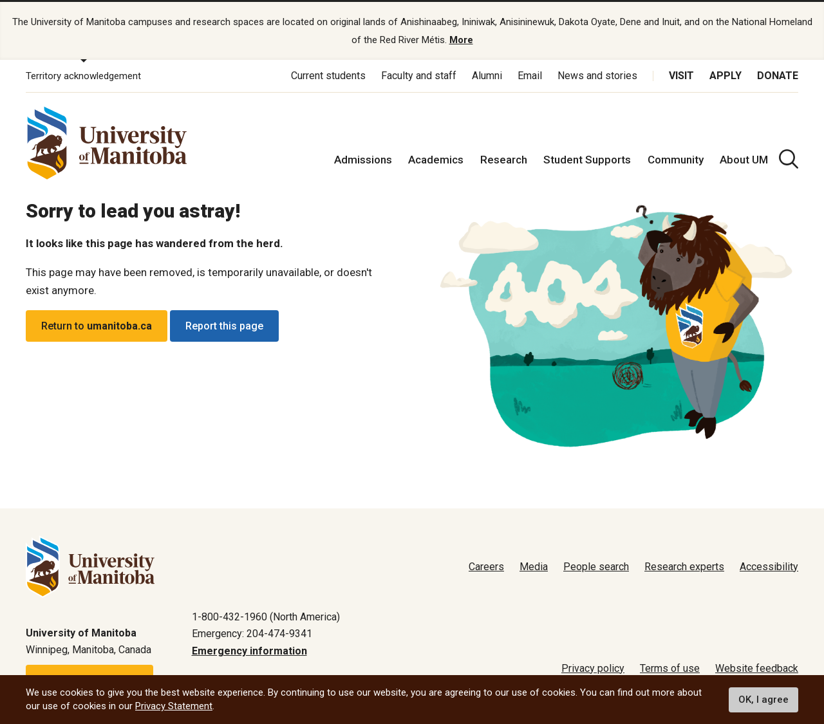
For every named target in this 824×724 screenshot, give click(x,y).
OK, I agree (763, 699)
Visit (681, 76)
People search (596, 567)
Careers (486, 567)
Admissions (363, 159)
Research (503, 159)
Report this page (224, 326)
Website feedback (756, 668)
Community (676, 159)
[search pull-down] (788, 159)
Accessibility (769, 567)
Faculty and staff (418, 76)
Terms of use (670, 668)
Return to (96, 326)
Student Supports (587, 159)
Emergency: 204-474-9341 (252, 633)
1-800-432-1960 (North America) (266, 617)
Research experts (684, 567)
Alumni (487, 76)
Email (530, 76)
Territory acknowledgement (83, 76)
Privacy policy (592, 668)
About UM (744, 159)
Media (534, 567)
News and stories (597, 76)
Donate (777, 76)
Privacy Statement (173, 706)
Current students (328, 76)
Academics (436, 159)
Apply (725, 76)
